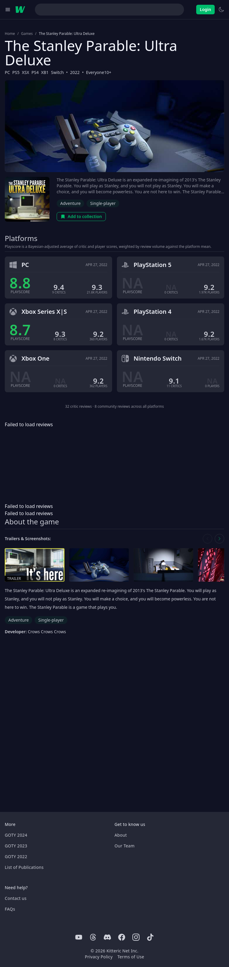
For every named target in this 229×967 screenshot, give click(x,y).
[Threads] (93, 937)
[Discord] (107, 937)
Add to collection (81, 216)
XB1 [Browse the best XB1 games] (45, 72)
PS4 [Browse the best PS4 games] (35, 72)
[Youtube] (78, 937)
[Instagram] (136, 937)
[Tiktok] (150, 937)
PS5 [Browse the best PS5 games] (15, 72)
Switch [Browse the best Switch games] (57, 72)
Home (10, 33)
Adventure (70, 203)
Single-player (102, 203)
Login (205, 9)
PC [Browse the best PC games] (7, 72)
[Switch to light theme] (221, 10)
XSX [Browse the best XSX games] (25, 72)
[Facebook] (121, 937)
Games (27, 33)
